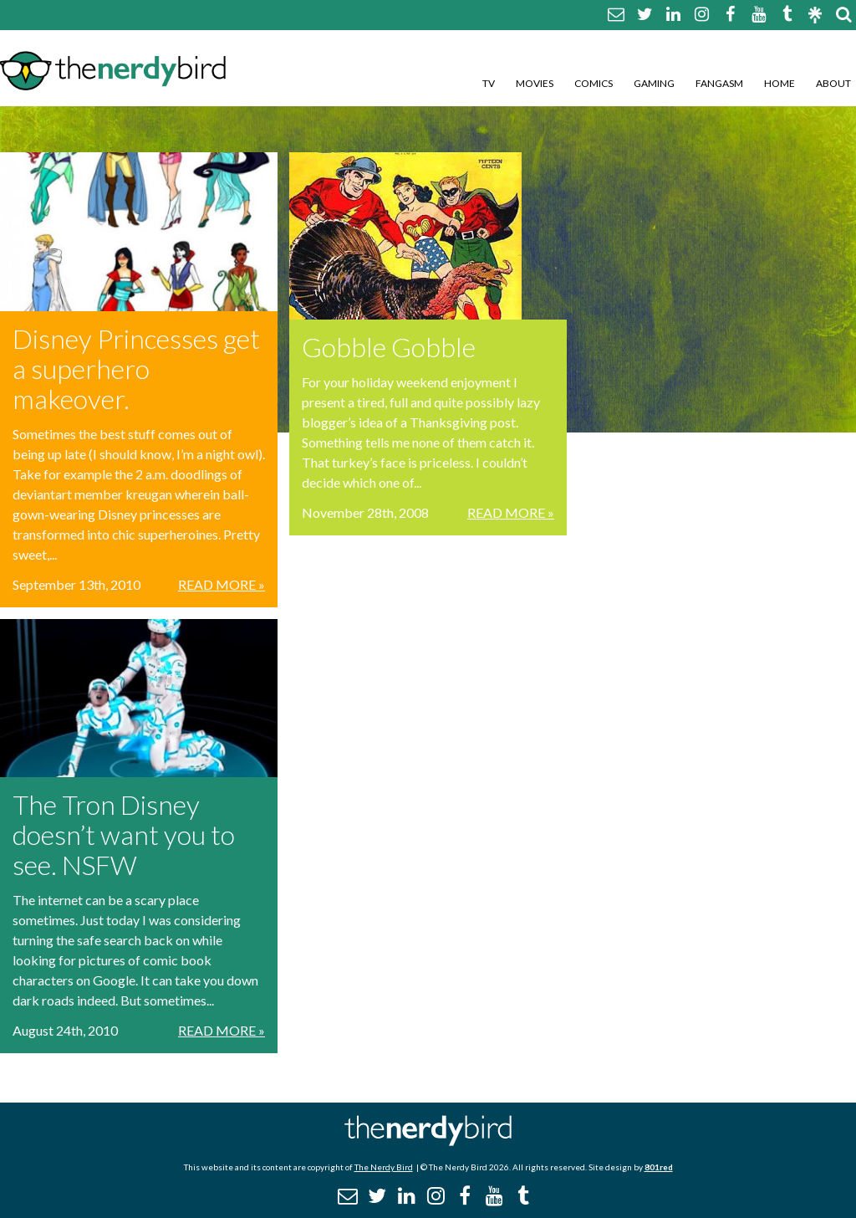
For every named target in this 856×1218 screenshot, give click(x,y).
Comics (593, 83)
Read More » (221, 584)
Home (779, 83)
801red (659, 1167)
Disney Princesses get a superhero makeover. (136, 368)
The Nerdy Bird (383, 1167)
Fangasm (719, 83)
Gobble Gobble (389, 346)
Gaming (654, 83)
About (833, 83)
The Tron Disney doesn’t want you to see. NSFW (124, 834)
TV (488, 83)
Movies (534, 83)
